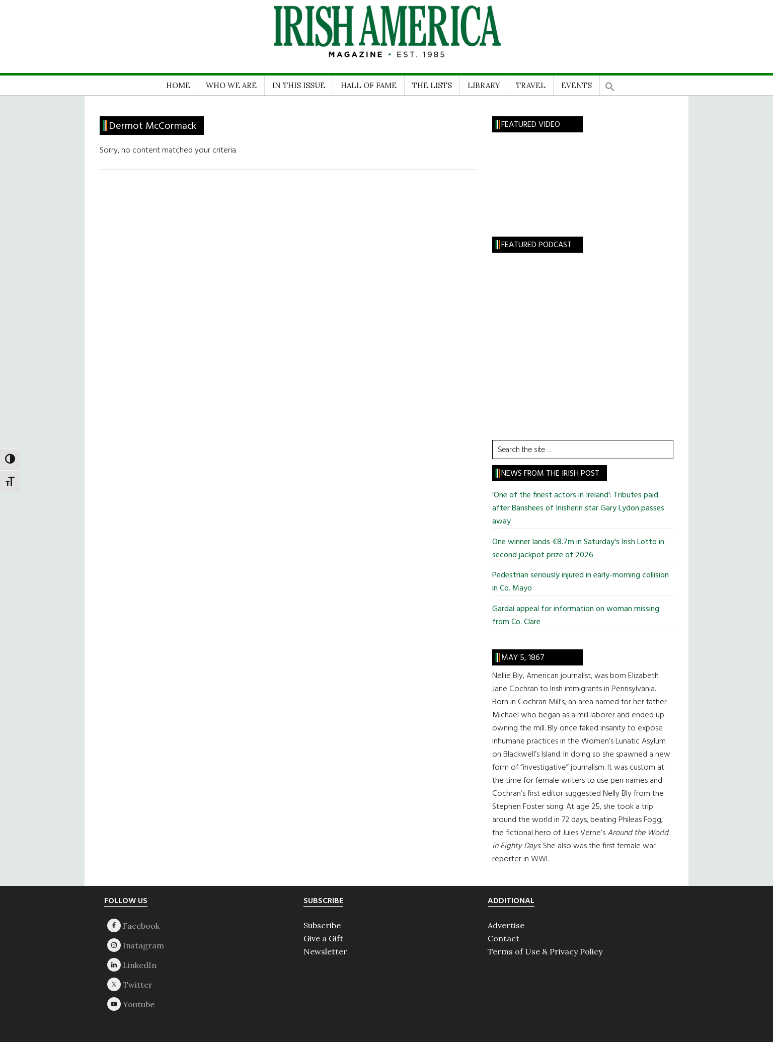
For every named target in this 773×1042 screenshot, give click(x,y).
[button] (610, 83)
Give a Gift (323, 938)
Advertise (506, 925)
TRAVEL (531, 85)
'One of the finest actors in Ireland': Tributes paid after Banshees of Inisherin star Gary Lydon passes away (578, 508)
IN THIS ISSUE (298, 85)
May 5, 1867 (523, 657)
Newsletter (325, 951)
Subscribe (322, 925)
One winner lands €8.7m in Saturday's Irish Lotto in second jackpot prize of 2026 (578, 549)
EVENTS (576, 85)
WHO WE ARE (231, 85)
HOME (178, 85)
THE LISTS (432, 85)
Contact (503, 938)
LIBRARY (484, 85)
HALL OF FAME (369, 85)
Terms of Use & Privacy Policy (545, 951)
